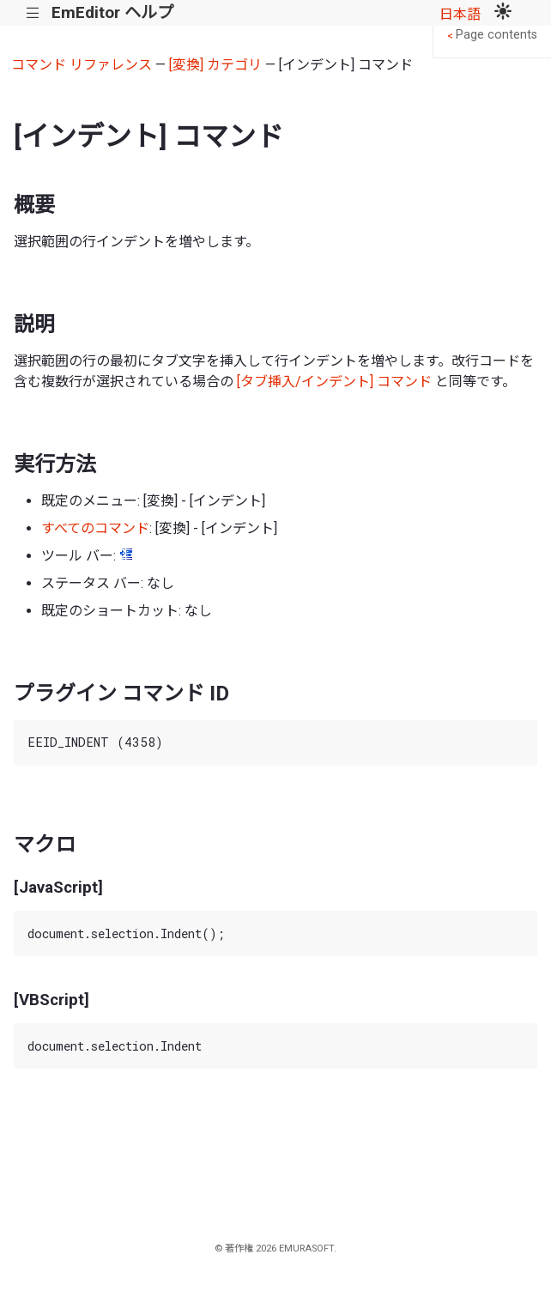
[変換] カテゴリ (215, 65)
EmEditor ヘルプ (112, 12)
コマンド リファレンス (81, 65)
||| (33, 13)
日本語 (460, 14)
